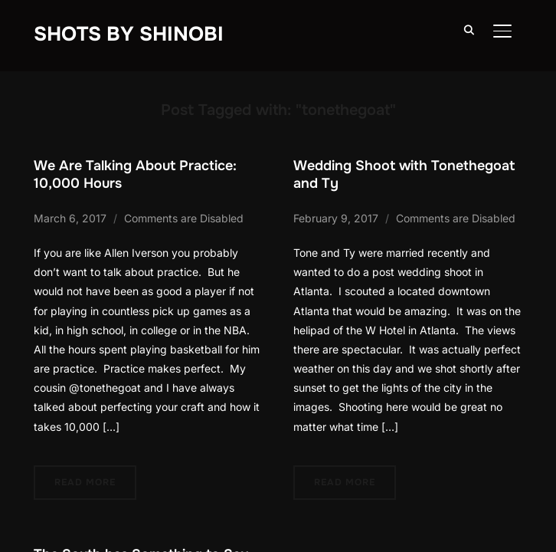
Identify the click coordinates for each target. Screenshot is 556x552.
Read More (85, 482)
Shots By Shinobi (129, 34)
